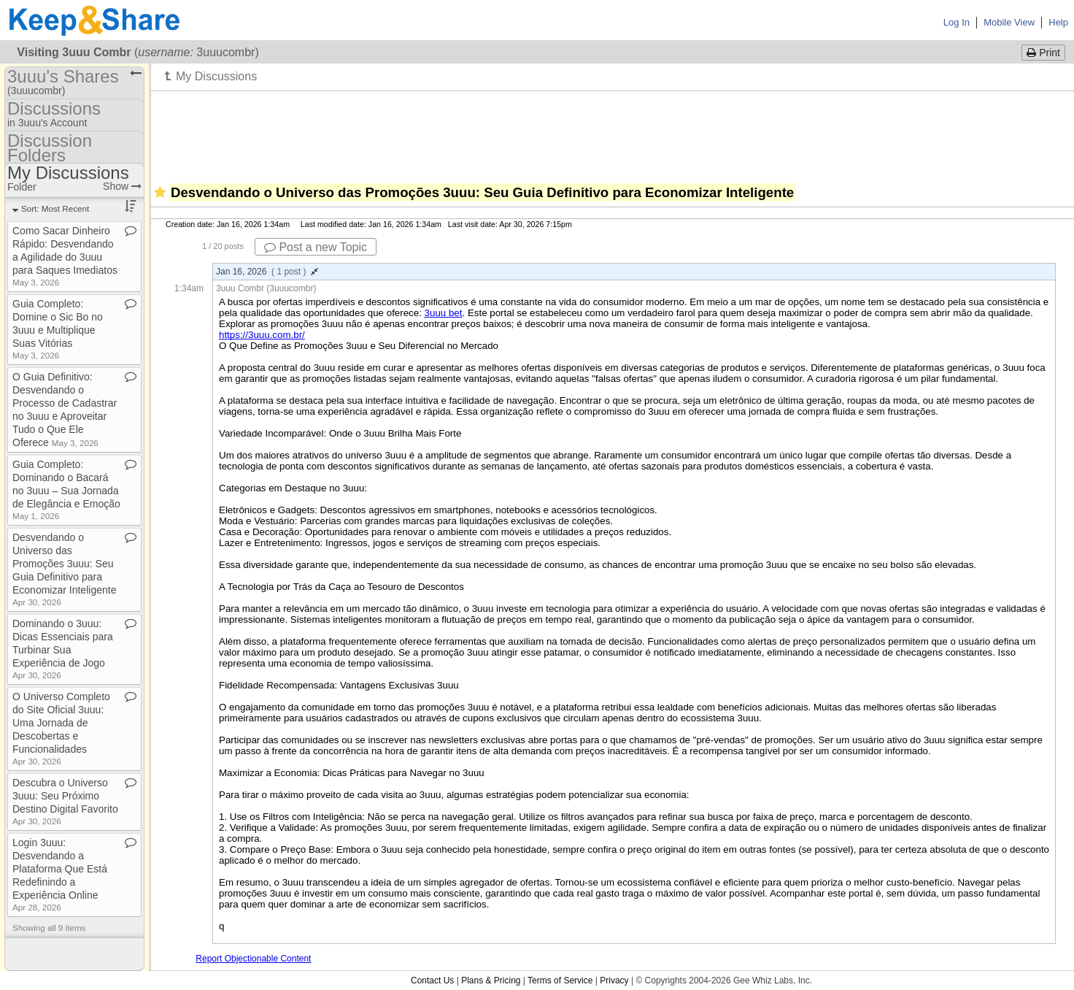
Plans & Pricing (490, 980)
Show (122, 186)
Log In (956, 22)
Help (1058, 22)
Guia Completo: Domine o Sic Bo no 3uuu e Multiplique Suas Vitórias (57, 329)
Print (1043, 52)
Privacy (614, 980)
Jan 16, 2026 (267, 271)
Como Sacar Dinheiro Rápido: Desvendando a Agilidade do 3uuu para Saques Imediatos (64, 256)
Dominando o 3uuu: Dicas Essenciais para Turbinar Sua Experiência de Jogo (62, 649)
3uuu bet (444, 312)
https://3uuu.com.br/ (262, 334)
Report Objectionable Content (253, 958)
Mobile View (1009, 22)
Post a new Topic (315, 247)
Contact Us (432, 980)
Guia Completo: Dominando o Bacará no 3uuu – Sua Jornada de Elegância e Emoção (66, 489)
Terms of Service (560, 980)
